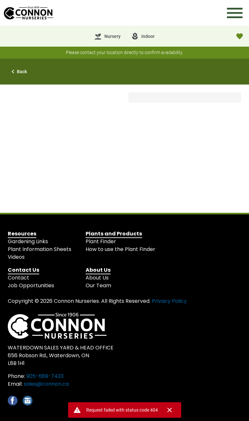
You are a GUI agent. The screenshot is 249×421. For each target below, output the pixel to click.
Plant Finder (101, 241)
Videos (16, 257)
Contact (18, 277)
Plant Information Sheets (39, 249)
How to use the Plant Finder (120, 249)
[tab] (107, 36)
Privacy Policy (169, 301)
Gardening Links (28, 241)
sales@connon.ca (46, 384)
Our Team (98, 285)
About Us (97, 277)
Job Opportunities (31, 285)
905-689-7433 (45, 376)
